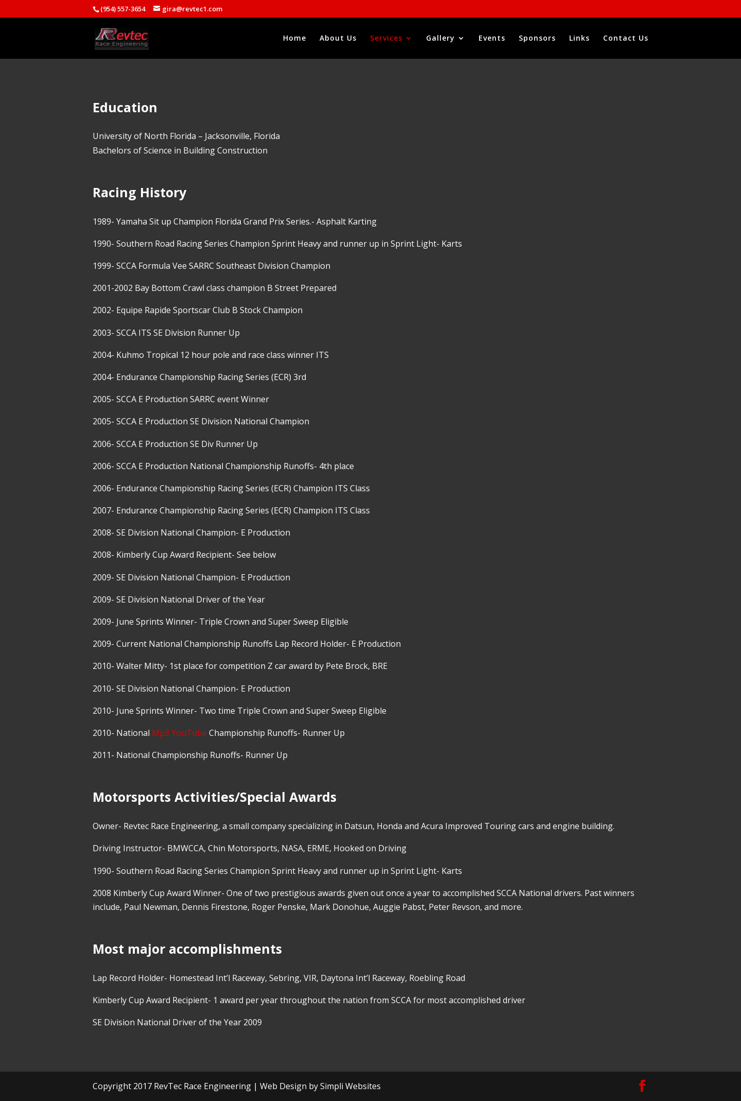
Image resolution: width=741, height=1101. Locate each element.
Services (386, 39)
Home (294, 39)
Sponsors (537, 39)
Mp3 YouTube (179, 732)
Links (579, 39)
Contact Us (625, 39)
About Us (338, 39)
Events (492, 39)
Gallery (440, 39)
